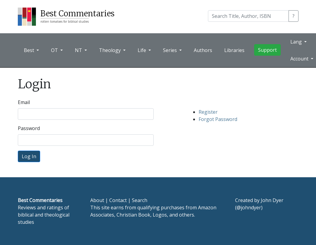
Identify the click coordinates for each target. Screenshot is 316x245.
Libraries (234, 50)
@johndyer (249, 207)
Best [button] (29, 50)
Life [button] (142, 50)
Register (208, 112)
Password (29, 128)
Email (24, 102)
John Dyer (272, 200)
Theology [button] (110, 50)
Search (139, 200)
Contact (118, 200)
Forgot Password (218, 119)
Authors (203, 50)
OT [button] (55, 50)
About (97, 200)
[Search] (248, 16)
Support (267, 50)
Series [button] (170, 50)
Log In (29, 156)
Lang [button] (296, 41)
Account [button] (300, 58)
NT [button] (79, 50)
